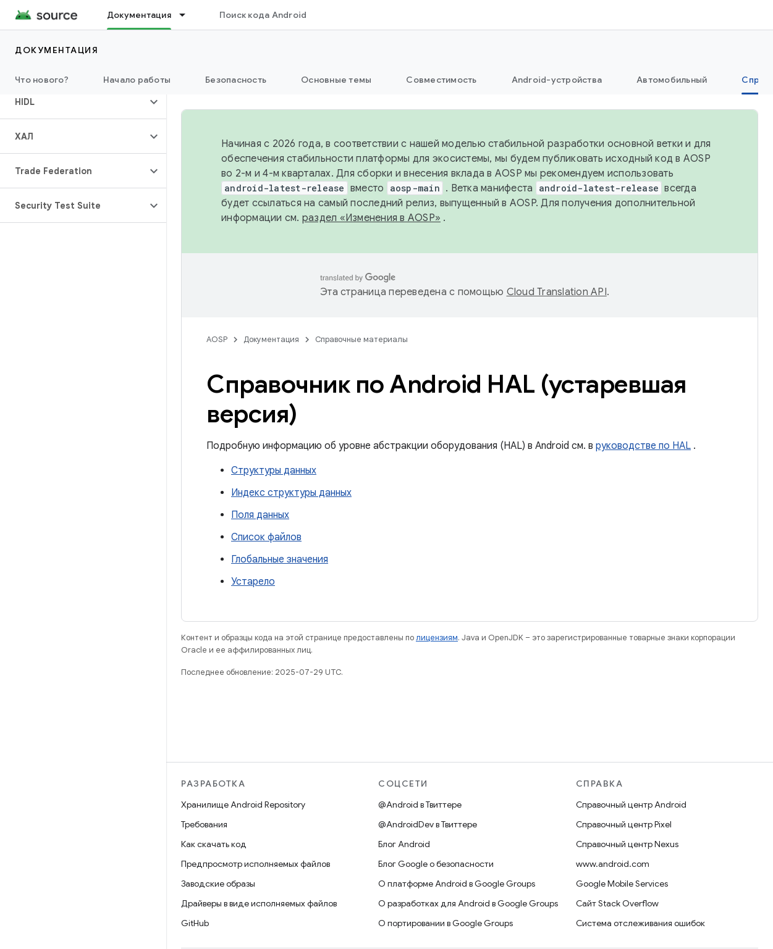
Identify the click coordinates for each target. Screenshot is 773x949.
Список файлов (266, 537)
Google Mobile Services (622, 883)
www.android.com (612, 863)
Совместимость (441, 79)
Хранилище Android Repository (243, 804)
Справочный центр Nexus (627, 844)
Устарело (253, 581)
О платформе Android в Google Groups (456, 883)
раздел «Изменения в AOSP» (371, 218)
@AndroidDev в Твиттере (427, 824)
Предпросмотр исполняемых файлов (255, 863)
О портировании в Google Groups (445, 923)
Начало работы (137, 79)
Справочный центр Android (631, 804)
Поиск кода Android (263, 14)
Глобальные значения (279, 559)
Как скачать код (214, 844)
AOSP (216, 339)
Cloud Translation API (557, 292)
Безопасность (235, 79)
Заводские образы (218, 883)
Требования (204, 824)
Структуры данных (273, 470)
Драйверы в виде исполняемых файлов (259, 903)
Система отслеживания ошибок (640, 923)
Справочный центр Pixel (624, 824)
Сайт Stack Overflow (617, 903)
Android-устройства (557, 79)
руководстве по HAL (643, 446)
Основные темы (336, 79)
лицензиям (437, 637)
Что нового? (42, 79)
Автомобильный (671, 79)
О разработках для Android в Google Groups (468, 903)
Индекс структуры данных (291, 493)
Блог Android (404, 844)
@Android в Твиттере (420, 804)
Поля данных (260, 515)
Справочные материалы (361, 339)
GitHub (195, 923)
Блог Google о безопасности (436, 863)
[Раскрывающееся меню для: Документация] (188, 15)
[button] (73, 102)
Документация (56, 50)
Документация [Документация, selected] (139, 14)
